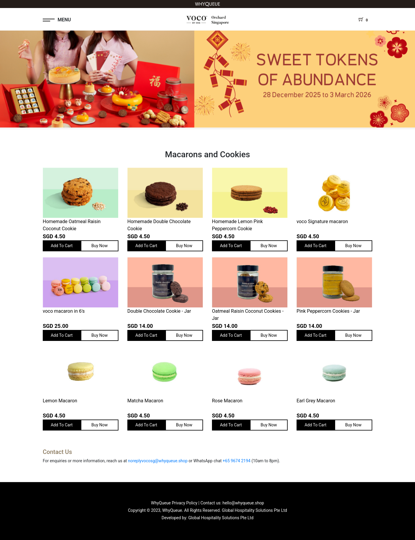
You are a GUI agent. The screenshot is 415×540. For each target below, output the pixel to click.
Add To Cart (62, 245)
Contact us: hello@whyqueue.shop (232, 503)
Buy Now (99, 245)
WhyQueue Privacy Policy (174, 503)
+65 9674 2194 (237, 460)
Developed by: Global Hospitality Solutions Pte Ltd (207, 517)
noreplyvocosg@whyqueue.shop (158, 460)
